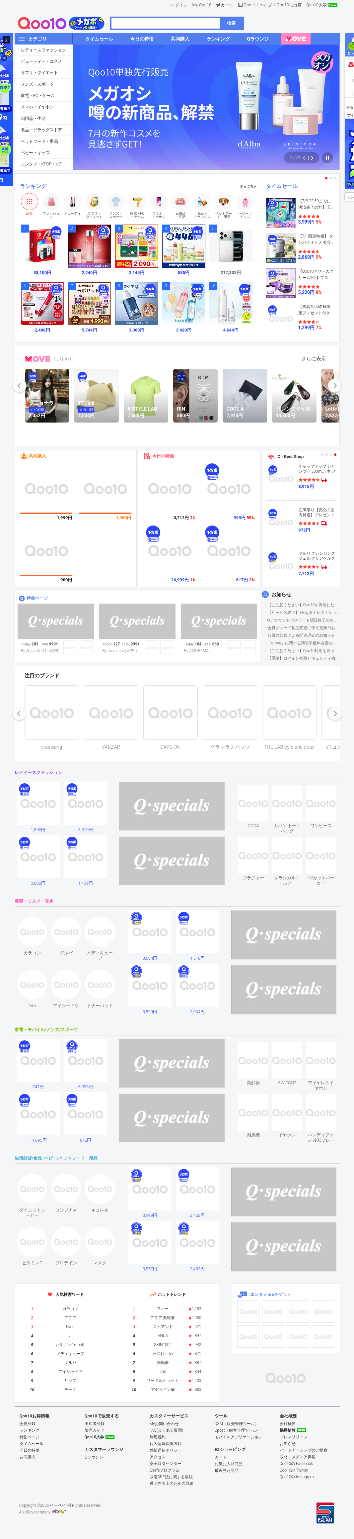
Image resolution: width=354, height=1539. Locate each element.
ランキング (33, 186)
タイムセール (282, 186)
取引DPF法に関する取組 (171, 1477)
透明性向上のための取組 (171, 1483)
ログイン (179, 5)
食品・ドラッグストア (41, 129)
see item (258, 790)
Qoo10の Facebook (296, 1463)
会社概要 (288, 1423)
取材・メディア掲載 (298, 1457)
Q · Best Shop (291, 456)
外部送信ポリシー (165, 1450)
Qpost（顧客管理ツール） (238, 1430)
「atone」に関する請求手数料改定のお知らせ (303, 643)
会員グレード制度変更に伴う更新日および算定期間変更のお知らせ (303, 627)
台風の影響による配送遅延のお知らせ (301, 635)
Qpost (249, 5)
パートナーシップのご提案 (303, 1450)
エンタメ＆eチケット (270, 1294)
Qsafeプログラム (165, 1470)
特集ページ (37, 598)
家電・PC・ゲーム (38, 95)
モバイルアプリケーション (238, 1437)
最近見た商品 (227, 1470)
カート (227, 5)
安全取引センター (165, 1463)
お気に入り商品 (229, 1464)
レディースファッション (43, 50)
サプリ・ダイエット (39, 72)
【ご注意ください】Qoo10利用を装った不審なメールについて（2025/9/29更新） (303, 650)
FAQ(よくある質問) (166, 1430)
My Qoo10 (201, 5)
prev (19, 385)
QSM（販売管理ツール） (237, 1423)
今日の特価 (163, 455)
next (334, 385)
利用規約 (158, 1437)
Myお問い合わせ (164, 1423)
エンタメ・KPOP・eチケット (47, 163)
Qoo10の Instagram (297, 1477)
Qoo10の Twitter (294, 1470)
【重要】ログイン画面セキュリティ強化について (303, 658)
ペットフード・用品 (39, 141)
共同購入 (37, 455)
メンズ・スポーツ (37, 84)
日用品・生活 (33, 118)
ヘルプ (266, 5)
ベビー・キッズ (35, 152)
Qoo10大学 (316, 5)
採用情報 (288, 1430)
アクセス (158, 1457)
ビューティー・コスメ (41, 61)
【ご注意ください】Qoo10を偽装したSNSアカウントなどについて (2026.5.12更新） (303, 605)
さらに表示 (248, 186)
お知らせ (281, 595)
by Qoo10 (64, 359)
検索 (231, 23)
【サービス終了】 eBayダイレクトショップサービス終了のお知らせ (303, 612)
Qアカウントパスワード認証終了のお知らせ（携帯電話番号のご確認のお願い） (303, 620)
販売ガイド (95, 1430)
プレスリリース (294, 1437)
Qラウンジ (94, 1457)
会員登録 (27, 1423)
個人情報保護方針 (165, 1443)
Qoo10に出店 (289, 5)
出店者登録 (95, 1423)
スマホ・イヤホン (37, 106)
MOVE (37, 359)
